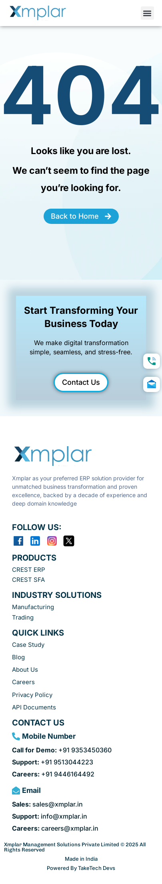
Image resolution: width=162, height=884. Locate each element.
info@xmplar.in (49, 816)
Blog (18, 657)
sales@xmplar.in (47, 804)
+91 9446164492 (53, 774)
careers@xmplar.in (55, 828)
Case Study (28, 644)
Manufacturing (33, 607)
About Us (25, 669)
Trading (23, 617)
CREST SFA (28, 579)
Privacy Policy (32, 695)
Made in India (81, 859)
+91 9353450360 (62, 750)
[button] (147, 13)
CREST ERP (28, 569)
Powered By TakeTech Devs (81, 868)
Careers (23, 682)
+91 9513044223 (52, 762)
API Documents (34, 707)
